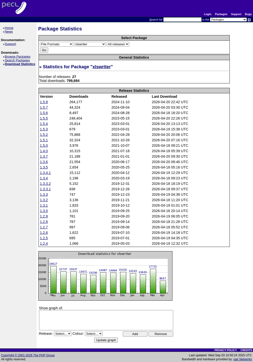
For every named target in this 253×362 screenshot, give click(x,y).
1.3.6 (44, 162)
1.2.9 (44, 216)
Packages (221, 14)
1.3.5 (44, 167)
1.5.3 (44, 129)
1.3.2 (44, 200)
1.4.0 (44, 151)
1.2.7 (44, 227)
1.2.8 (44, 222)
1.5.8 (44, 102)
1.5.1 (44, 140)
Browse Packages (18, 56)
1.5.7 (44, 107)
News (9, 31)
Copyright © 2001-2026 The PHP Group (28, 355)
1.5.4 (44, 124)
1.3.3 (44, 194)
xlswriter (101, 66)
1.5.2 (44, 135)
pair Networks (242, 359)
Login (207, 14)
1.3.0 (44, 211)
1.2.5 (44, 238)
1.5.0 (44, 145)
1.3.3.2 (45, 184)
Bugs (248, 14)
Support (236, 14)
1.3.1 (44, 205)
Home (9, 28)
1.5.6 (44, 113)
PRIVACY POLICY (225, 350)
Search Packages (18, 60)
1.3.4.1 (45, 173)
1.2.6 (44, 233)
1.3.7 (44, 156)
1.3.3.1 (45, 189)
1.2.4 (44, 243)
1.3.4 (44, 178)
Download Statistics (20, 64)
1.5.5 (44, 118)
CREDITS (246, 350)
